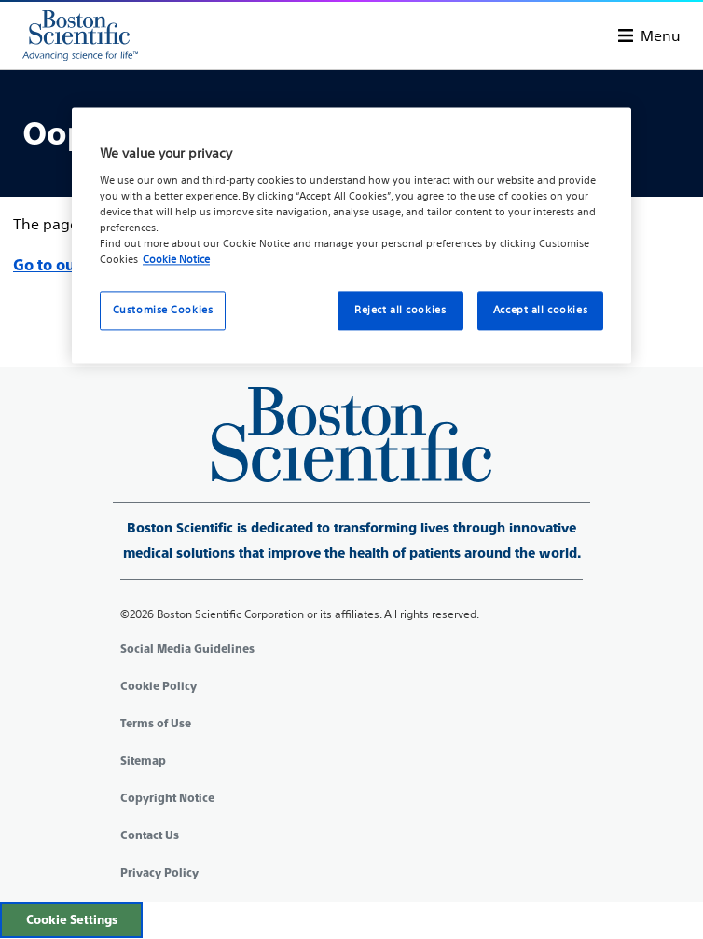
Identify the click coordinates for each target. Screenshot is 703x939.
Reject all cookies (400, 309)
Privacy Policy (159, 872)
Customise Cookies (163, 309)
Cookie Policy (158, 686)
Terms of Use (155, 723)
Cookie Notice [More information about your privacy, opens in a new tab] (176, 259)
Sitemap (143, 760)
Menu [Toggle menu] (661, 35)
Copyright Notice (167, 798)
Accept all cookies (540, 309)
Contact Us (149, 835)
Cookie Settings (71, 920)
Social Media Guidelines (187, 649)
